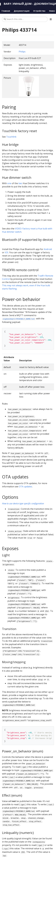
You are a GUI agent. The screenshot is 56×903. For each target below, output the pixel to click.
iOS (6, 252)
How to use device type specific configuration (23, 503)
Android (48, 249)
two (20, 183)
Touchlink (11, 136)
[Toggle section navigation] (51, 19)
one (9, 183)
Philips (22, 51)
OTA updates (25, 486)
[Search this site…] (24, 19)
